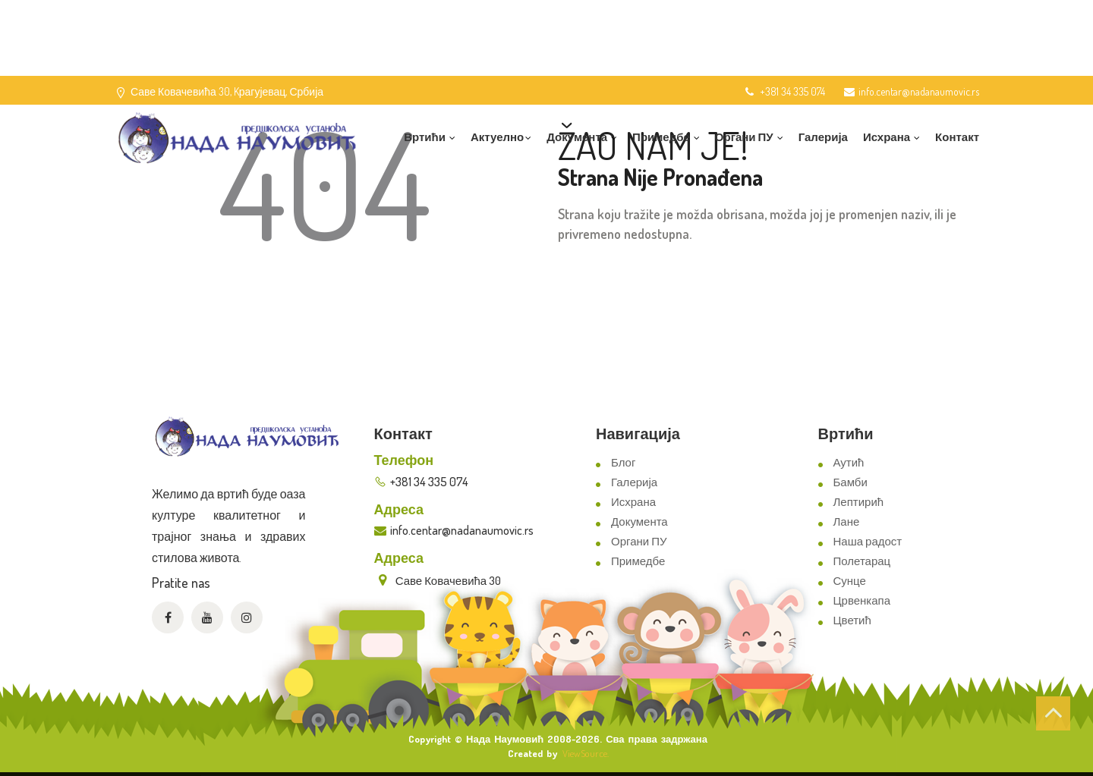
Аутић (849, 462)
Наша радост (867, 541)
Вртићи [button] (429, 137)
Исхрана (633, 502)
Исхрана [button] (891, 137)
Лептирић (858, 502)
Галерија (823, 137)
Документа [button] (581, 137)
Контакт (957, 137)
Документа (639, 521)
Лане (846, 521)
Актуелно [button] (501, 137)
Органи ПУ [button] (749, 137)
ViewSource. (585, 753)
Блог (623, 462)
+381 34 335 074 (783, 91)
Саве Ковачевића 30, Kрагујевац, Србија (227, 91)
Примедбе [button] (666, 137)
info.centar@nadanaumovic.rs (911, 91)
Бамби (850, 482)
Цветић (852, 620)
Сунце (849, 580)
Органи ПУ (638, 541)
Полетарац (862, 561)
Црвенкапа (862, 600)
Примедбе (638, 561)
